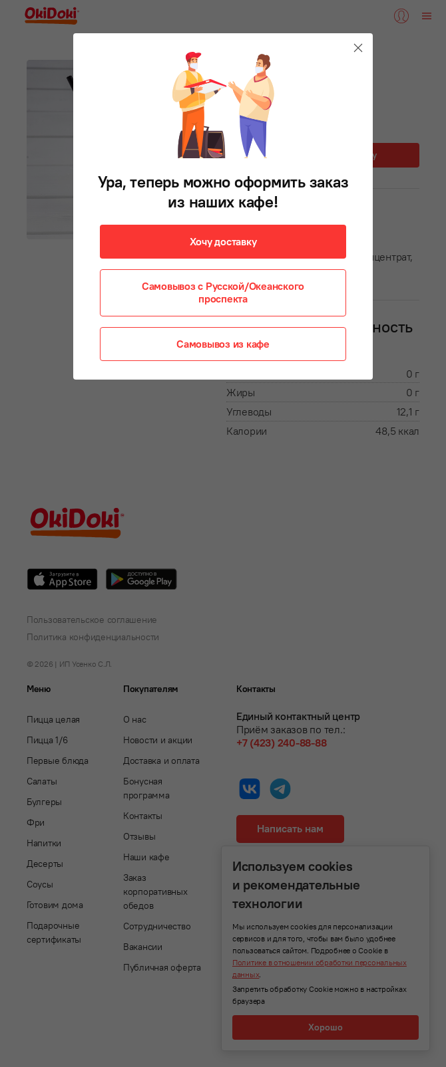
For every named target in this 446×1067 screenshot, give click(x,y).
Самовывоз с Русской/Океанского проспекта (223, 292)
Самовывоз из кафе (223, 343)
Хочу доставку (223, 241)
